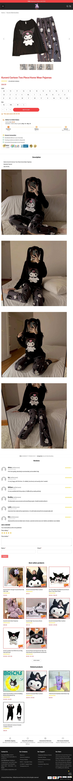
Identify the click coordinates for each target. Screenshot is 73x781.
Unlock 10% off (69, 774)
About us (22, 755)
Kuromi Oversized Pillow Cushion (34, 589)
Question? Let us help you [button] (65, 779)
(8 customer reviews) (14, 81)
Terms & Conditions (25, 757)
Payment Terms (42, 757)
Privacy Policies (24, 759)
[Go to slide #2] (24, 67)
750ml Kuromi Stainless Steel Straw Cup (59, 693)
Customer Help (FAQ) (43, 764)
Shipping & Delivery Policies (45, 755)
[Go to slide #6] (58, 67)
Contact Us (41, 762)
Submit (5, 556)
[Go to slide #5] (49, 67)
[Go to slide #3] (32, 67)
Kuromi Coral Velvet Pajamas (10, 621)
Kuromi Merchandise (13, 12)
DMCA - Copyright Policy (26, 762)
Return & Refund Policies (44, 759)
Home (3, 12)
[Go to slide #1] (15, 67)
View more (36, 660)
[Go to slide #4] (41, 67)
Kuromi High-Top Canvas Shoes (34, 621)
